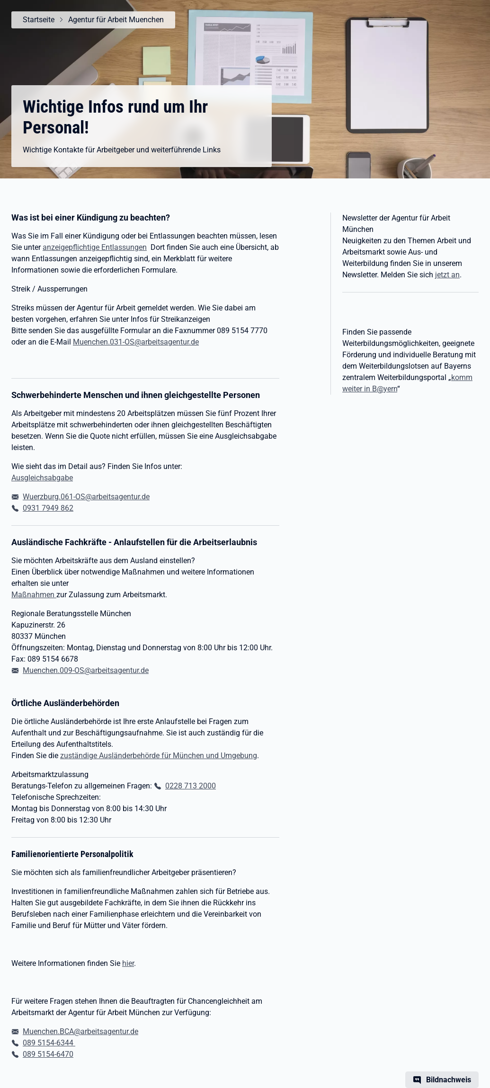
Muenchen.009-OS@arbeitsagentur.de (86, 670)
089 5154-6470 (48, 1054)
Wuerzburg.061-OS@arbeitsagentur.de (86, 496)
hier (128, 963)
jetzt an (447, 274)
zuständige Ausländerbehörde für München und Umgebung (158, 755)
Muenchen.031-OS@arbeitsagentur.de (136, 341)
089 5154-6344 (49, 1042)
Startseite (38, 19)
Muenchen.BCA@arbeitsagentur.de (80, 1031)
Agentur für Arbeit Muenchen (116, 19)
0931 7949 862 (48, 508)
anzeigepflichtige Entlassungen (95, 247)
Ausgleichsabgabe (42, 477)
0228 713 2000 (190, 785)
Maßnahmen (33, 594)
